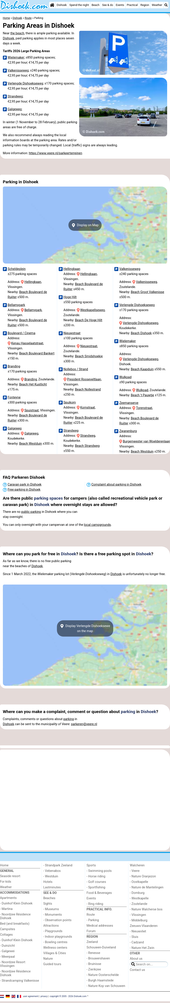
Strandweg (15, 96)
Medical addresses (100, 926)
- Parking (93, 920)
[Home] (52, 5)
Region (145, 5)
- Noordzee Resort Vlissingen (12, 964)
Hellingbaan (32, 282)
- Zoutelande (138, 904)
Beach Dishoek (141, 333)
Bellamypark (16, 305)
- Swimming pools (99, 871)
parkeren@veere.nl (84, 724)
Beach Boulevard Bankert (36, 353)
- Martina (6, 909)
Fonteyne (14, 397)
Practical (132, 5)
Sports (91, 865)
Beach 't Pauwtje (142, 395)
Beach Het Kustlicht (33, 384)
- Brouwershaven (98, 958)
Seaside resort (10, 876)
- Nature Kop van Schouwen (106, 986)
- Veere (134, 871)
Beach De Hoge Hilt (88, 320)
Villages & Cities (54, 953)
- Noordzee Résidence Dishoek (15, 916)
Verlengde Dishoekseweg (25, 83)
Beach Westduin (30, 444)
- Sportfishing (96, 887)
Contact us (137, 970)
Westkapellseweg (92, 310)
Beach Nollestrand (88, 389)
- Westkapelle (139, 898)
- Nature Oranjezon (143, 876)
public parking (31, 512)
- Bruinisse (94, 964)
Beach (95, 5)
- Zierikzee (94, 969)
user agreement (30, 996)
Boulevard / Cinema (21, 333)
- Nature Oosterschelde (103, 975)
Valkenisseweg (18, 70)
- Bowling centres (55, 942)
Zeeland (92, 942)
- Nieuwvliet (138, 931)
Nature (48, 959)
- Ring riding (95, 904)
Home (4, 865)
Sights (47, 904)
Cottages (6, 935)
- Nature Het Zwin (142, 948)
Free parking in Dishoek (24, 489)
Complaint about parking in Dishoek (116, 484)
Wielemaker (16, 57)
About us (136, 959)
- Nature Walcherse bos (146, 909)
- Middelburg (138, 920)
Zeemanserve (128, 403)
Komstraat (87, 407)
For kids (5, 882)
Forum (91, 931)
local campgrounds (97, 525)
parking (128, 711)
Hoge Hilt (70, 297)
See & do (107, 5)
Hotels (48, 882)
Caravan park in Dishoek (25, 484)
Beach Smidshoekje (89, 356)
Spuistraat (31, 410)
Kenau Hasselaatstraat (27, 343)
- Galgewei (7, 951)
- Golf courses (96, 882)
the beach (17, 33)
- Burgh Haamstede (100, 980)
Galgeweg (15, 109)
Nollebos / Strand (76, 369)
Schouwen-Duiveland (101, 947)
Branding (14, 366)
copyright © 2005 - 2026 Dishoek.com (68, 996)
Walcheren (137, 865)
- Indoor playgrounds (57, 937)
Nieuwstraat (72, 333)
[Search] (166, 5)
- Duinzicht (7, 946)
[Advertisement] (84, 166)
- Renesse (93, 953)
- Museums (51, 909)
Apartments (8, 898)
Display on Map (85, 225)
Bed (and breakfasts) (14, 924)
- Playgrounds (52, 931)
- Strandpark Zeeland (57, 865)
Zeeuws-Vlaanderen (143, 926)
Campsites (7, 929)
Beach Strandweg (87, 446)
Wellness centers (55, 948)
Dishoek (62, 5)
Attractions (51, 926)
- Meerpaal (7, 957)
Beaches (49, 898)
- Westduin (50, 876)
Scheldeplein (17, 269)
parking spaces (48, 498)
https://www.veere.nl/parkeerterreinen (55, 153)
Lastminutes (52, 887)
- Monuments (52, 915)
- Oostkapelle (139, 882)
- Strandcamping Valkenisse (19, 981)
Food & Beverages (99, 893)
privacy (44, 996)
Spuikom (70, 402)
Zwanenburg (128, 431)
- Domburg (137, 893)
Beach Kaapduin (142, 369)
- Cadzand (137, 942)
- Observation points (57, 920)
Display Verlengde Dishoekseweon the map (85, 628)
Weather (157, 5)
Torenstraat (144, 408)
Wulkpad (125, 377)
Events (120, 5)
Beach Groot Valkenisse (147, 292)
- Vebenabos (52, 871)
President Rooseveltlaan (84, 379)
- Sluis (134, 937)
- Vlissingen (138, 915)
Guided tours (52, 964)
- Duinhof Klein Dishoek (16, 903)
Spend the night (79, 5)
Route (91, 915)
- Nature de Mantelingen (146, 887)
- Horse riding (96, 876)
